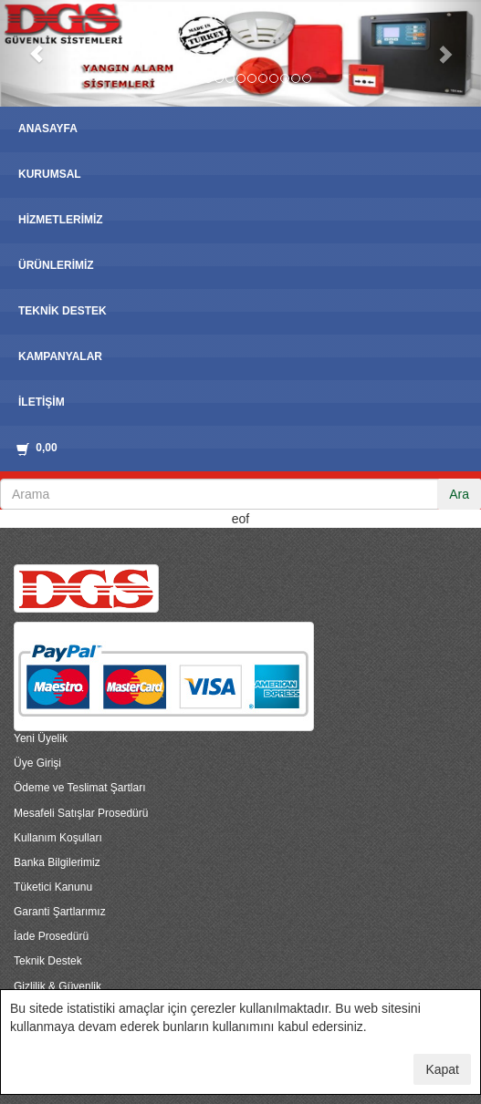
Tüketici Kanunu (53, 887)
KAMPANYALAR (60, 356)
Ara (459, 494)
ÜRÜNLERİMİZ (56, 265)
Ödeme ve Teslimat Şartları (80, 787)
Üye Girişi (37, 763)
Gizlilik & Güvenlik (57, 986)
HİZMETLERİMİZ (60, 219)
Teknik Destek (48, 960)
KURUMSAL (49, 174)
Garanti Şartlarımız (60, 911)
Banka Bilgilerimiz (57, 862)
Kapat (442, 1069)
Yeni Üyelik (41, 738)
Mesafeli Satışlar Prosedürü (81, 813)
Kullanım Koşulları (58, 837)
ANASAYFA (48, 128)
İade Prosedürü (51, 936)
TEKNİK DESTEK (62, 310)
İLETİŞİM (41, 402)
